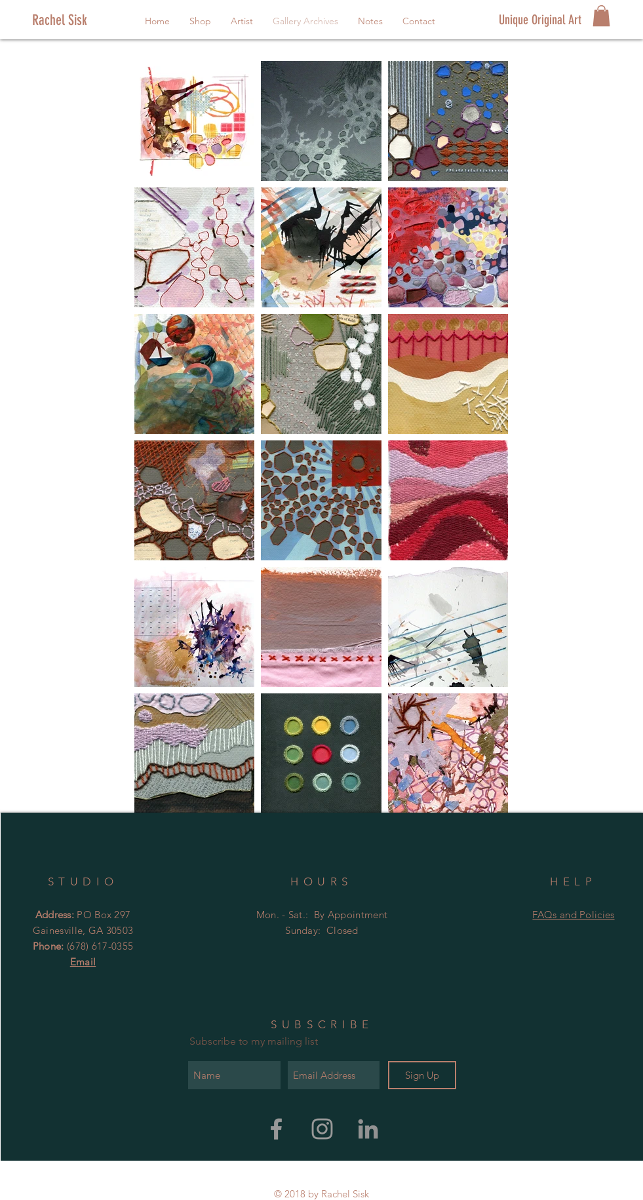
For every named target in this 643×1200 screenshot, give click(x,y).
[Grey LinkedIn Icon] (368, 1129)
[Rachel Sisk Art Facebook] (276, 1129)
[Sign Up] (422, 1075)
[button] (601, 15)
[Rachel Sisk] (76, 20)
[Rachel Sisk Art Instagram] (322, 1129)
